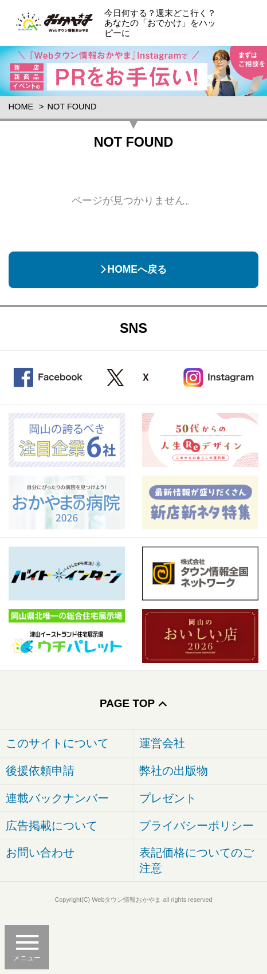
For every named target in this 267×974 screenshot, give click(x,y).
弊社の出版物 (173, 770)
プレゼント (168, 798)
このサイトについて (57, 743)
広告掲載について (51, 825)
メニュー (27, 958)
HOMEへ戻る (137, 269)
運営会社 (162, 743)
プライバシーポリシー (196, 825)
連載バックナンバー (57, 798)
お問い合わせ (40, 852)
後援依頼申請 (40, 770)
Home (21, 106)
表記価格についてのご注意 (196, 860)
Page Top (127, 703)
